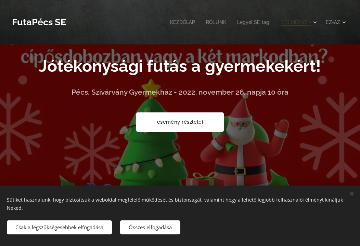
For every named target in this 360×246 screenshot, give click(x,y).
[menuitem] (176, 22)
